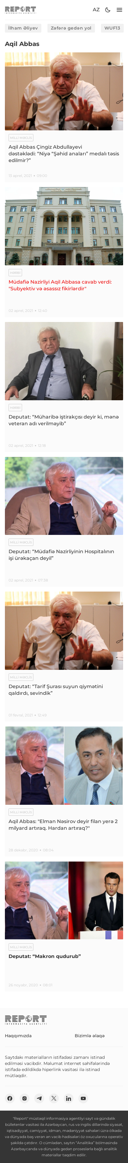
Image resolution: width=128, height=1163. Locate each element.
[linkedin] (68, 1098)
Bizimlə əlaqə (90, 1035)
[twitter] (54, 1098)
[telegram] (39, 1098)
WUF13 (112, 28)
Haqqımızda (18, 1035)
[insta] (24, 1098)
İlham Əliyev (23, 28)
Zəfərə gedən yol (71, 28)
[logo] (20, 10)
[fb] (10, 1098)
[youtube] (83, 1098)
